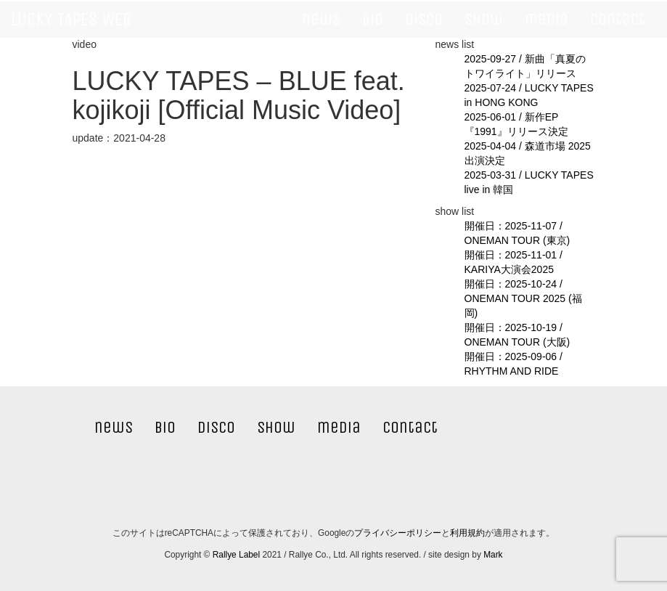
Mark (492, 555)
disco (424, 19)
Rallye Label (236, 555)
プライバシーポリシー (397, 533)
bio (372, 19)
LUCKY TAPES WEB (71, 19)
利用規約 (467, 533)
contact (617, 19)
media (546, 19)
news (321, 19)
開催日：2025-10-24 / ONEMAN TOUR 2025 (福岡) (523, 298)
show (484, 19)
